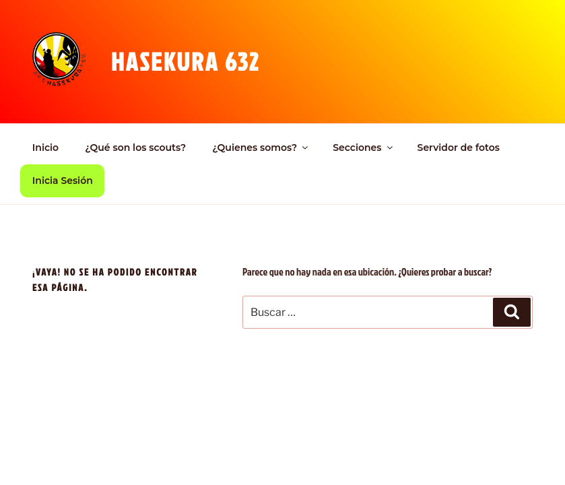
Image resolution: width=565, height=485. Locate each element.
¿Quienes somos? (261, 147)
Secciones (363, 147)
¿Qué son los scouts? (135, 147)
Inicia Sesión (62, 180)
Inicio (45, 147)
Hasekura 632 (185, 61)
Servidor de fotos (459, 147)
